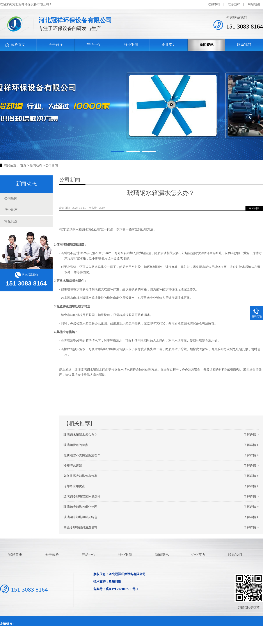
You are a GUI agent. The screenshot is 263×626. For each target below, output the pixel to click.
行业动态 (11, 210)
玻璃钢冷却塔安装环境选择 (161, 496)
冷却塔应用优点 (161, 486)
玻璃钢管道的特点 (161, 445)
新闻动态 (36, 165)
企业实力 (169, 44)
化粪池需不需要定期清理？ (161, 455)
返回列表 (254, 208)
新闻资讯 (206, 44)
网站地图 (254, 4)
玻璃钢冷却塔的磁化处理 (161, 507)
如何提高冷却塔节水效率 (161, 476)
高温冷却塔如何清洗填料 (161, 527)
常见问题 (11, 221)
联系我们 (244, 44)
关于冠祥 (56, 44)
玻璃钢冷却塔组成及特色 (161, 517)
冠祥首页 (18, 44)
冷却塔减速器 (161, 465)
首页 (23, 165)
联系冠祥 (234, 4)
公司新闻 (52, 165)
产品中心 (93, 44)
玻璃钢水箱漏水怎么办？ (161, 435)
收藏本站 (214, 4)
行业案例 (131, 44)
